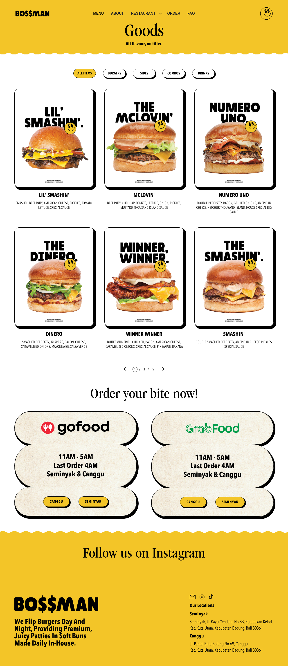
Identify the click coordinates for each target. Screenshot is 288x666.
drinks (203, 73)
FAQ (191, 13)
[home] (52, 13)
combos (173, 73)
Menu (98, 13)
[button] (146, 13)
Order (173, 13)
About (117, 13)
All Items (84, 73)
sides (144, 73)
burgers (114, 73)
